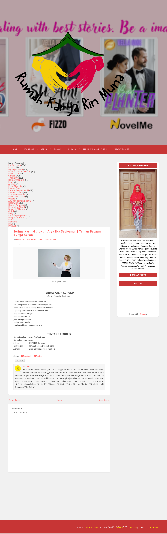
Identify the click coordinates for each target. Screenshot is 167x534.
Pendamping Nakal (17, 215)
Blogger (143, 314)
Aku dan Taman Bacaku (19, 201)
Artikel (11, 184)
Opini (11, 211)
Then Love (13, 178)
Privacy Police (121, 150)
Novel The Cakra (16, 197)
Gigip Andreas (153, 528)
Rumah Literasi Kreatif (19, 172)
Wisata (11, 199)
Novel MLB (13, 174)
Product (12, 226)
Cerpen (12, 176)
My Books (29, 150)
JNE (10, 224)
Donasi (57, 150)
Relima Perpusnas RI (18, 190)
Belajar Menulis (16, 180)
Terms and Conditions (95, 150)
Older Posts (104, 400)
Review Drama (15, 192)
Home (14, 150)
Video (44, 150)
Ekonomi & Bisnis (16, 195)
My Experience (15, 170)
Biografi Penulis (16, 218)
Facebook (26, 356)
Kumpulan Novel (16, 207)
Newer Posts (14, 400)
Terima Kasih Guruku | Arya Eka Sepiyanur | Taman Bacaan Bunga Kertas (57, 233)
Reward (72, 150)
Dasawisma (14, 203)
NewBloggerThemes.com (126, 528)
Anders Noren (92, 528)
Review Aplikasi (16, 205)
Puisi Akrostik (15, 186)
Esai (10, 182)
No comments (51, 240)
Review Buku (14, 188)
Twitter (38, 356)
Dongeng (12, 222)
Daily (10, 213)
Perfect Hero (14, 165)
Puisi (10, 167)
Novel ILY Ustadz (16, 209)
